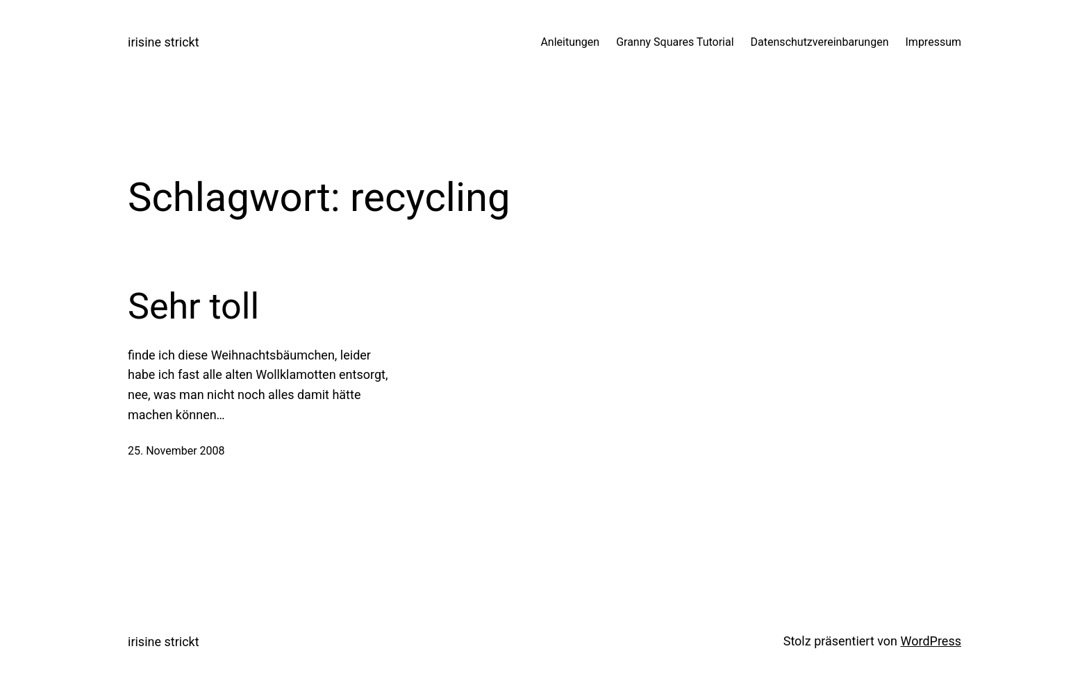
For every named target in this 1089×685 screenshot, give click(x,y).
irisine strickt (163, 42)
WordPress (931, 641)
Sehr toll (193, 306)
